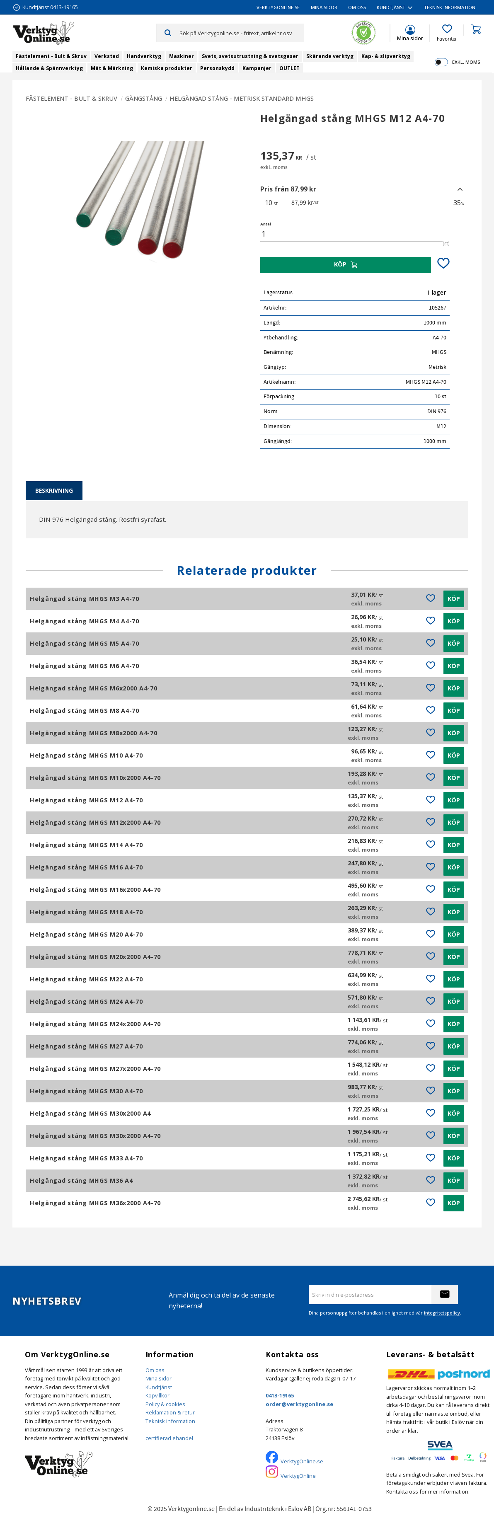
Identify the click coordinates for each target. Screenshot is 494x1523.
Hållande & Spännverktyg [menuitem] (49, 68)
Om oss (155, 1370)
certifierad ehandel (169, 1438)
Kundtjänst (158, 1387)
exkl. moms (466, 62)
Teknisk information (170, 1421)
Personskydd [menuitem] (217, 68)
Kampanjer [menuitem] (256, 68)
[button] (447, 33)
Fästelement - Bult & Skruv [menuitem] (51, 56)
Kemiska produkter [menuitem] (166, 68)
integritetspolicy (442, 1313)
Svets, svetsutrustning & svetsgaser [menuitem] (250, 56)
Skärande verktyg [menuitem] (330, 56)
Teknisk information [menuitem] (449, 7)
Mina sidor (158, 1378)
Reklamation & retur (170, 1412)
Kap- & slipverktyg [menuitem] (385, 56)
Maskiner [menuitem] (181, 56)
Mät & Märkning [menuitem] (112, 68)
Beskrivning (54, 490)
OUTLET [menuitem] (289, 68)
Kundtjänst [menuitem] (391, 7)
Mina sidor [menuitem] (324, 7)
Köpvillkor (157, 1395)
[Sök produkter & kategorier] (241, 32)
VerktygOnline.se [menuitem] (278, 7)
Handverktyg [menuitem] (144, 56)
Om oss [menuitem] (357, 7)
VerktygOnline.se (302, 1461)
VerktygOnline (298, 1475)
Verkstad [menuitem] (106, 56)
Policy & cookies (165, 1404)
